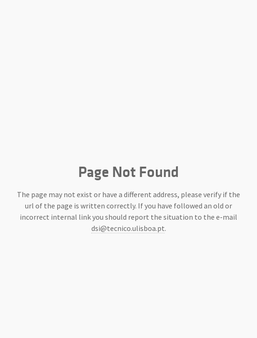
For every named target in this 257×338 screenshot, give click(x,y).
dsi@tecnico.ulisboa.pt (128, 228)
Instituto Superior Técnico (128, 122)
